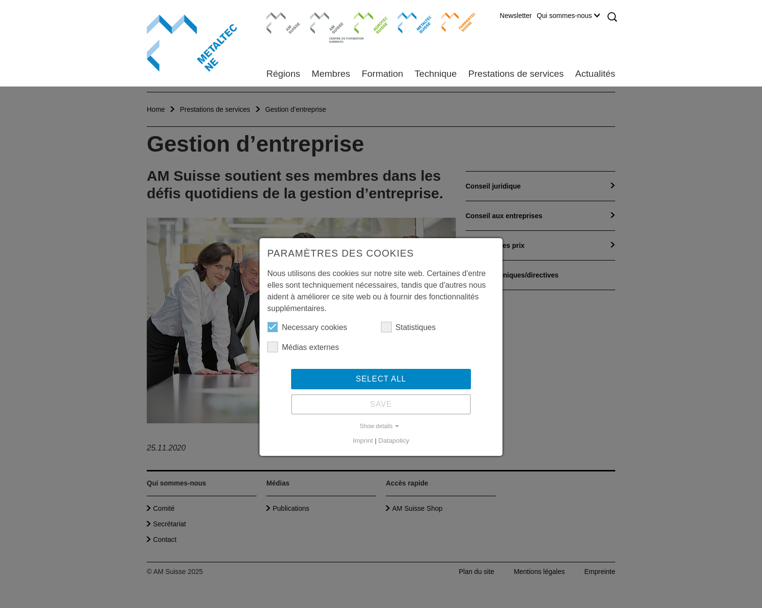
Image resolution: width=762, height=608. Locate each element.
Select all (381, 379)
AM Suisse (280, 17)
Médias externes (303, 347)
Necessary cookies (307, 327)
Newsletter (516, 15)
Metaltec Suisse (408, 22)
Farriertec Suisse (453, 22)
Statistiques (408, 327)
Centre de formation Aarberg (323, 27)
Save (381, 404)
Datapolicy (394, 440)
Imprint (363, 440)
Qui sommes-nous (568, 15)
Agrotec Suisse (364, 22)
